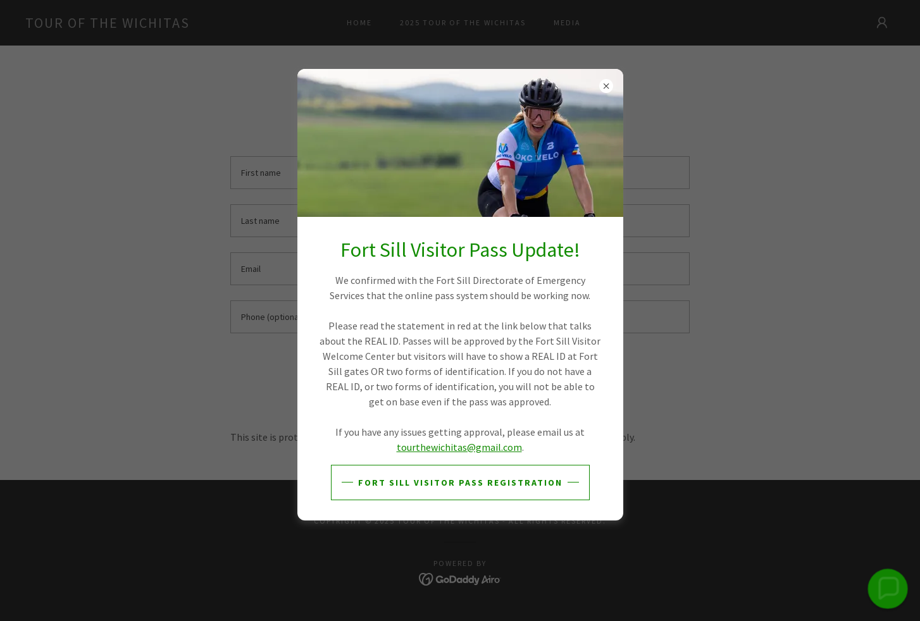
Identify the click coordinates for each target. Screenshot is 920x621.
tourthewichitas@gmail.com (459, 447)
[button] (887, 588)
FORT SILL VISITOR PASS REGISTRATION (460, 482)
